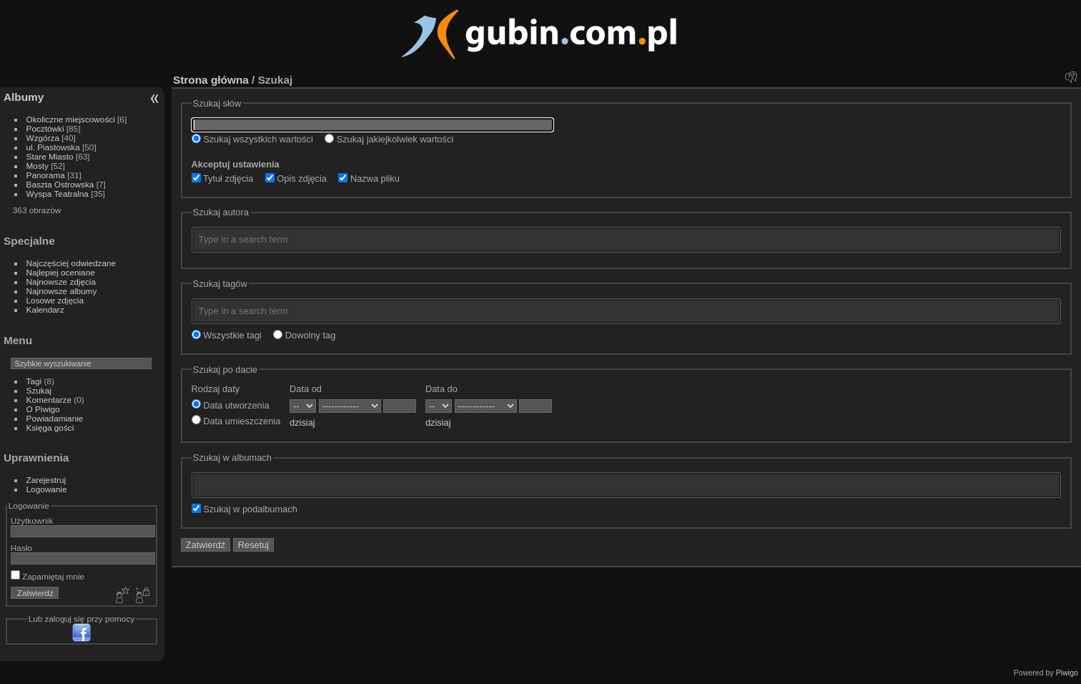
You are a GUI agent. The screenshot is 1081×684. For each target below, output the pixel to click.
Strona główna (211, 80)
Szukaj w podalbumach (244, 509)
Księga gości (50, 427)
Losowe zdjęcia (55, 300)
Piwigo (1067, 672)
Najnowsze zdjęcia (61, 281)
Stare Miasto (50, 156)
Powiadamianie (55, 418)
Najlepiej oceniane (60, 272)
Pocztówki (45, 128)
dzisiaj (302, 422)
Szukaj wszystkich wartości (252, 139)
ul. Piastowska (53, 147)
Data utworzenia (231, 405)
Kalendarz (45, 309)
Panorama (45, 175)
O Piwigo (43, 409)
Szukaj (38, 390)
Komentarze (48, 399)
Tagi (34, 381)
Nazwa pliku (369, 178)
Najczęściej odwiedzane (71, 263)
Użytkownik (32, 520)
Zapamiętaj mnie (47, 576)
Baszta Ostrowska (60, 184)
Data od (306, 388)
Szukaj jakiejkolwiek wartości (389, 139)
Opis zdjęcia (296, 178)
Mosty (37, 165)
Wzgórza (42, 137)
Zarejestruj (46, 479)
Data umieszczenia (236, 421)
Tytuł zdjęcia (223, 178)
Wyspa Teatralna (57, 193)
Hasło (21, 547)
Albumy (24, 97)
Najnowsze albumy (61, 290)
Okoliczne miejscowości (70, 119)
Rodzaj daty (216, 388)
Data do (441, 388)
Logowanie (46, 489)
